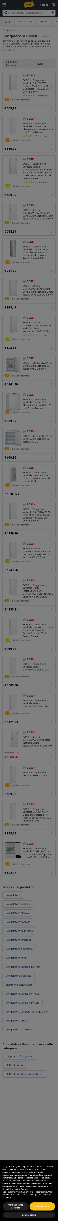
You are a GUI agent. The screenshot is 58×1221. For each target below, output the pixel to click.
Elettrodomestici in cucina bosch (24, 1074)
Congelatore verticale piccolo (22, 1002)
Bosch (7, 22)
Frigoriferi (44, 21)
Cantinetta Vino (25, 21)
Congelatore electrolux (19, 940)
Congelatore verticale (18, 904)
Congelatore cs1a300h (19, 1029)
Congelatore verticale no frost (23, 966)
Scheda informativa (21, 99)
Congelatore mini (16, 957)
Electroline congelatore (19, 984)
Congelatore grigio (17, 1020)
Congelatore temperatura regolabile (27, 1011)
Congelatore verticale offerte (22, 993)
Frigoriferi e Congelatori (20, 1056)
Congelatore (10, 30)
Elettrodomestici (15, 1065)
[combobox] (29, 13)
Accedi (44, 4)
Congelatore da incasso (19, 931)
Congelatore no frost (18, 922)
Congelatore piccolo (17, 913)
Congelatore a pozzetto (19, 949)
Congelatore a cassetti (18, 975)
